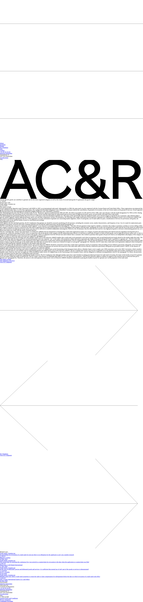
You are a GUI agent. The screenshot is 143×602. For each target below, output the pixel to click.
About (2, 143)
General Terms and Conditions (9, 598)
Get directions (4, 158)
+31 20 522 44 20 (5, 152)
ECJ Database (4, 147)
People (2, 146)
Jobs (1, 149)
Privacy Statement (5, 600)
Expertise (2, 144)
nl (1, 159)
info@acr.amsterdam (6, 153)
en (0, 159)
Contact (2, 150)
